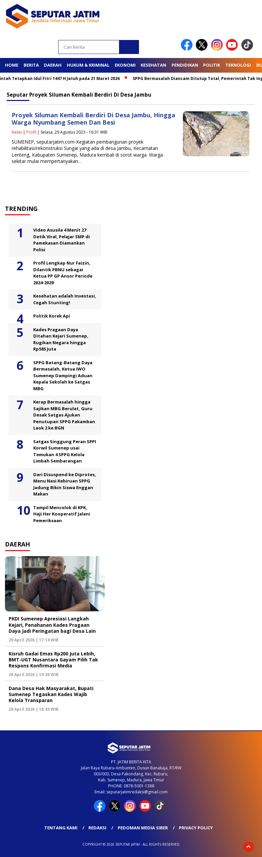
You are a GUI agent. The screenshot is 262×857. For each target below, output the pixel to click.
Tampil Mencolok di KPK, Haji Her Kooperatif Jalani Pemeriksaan (61, 513)
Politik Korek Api (51, 316)
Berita (31, 65)
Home (11, 65)
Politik (211, 65)
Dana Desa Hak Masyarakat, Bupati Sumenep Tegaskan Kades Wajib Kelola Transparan (51, 694)
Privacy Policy (196, 828)
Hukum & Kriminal (88, 65)
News (17, 132)
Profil (31, 132)
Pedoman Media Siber (143, 828)
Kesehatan (153, 65)
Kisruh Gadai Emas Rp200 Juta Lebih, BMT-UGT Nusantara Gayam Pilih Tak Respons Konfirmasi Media (53, 659)
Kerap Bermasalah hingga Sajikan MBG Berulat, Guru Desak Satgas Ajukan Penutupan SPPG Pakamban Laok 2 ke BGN (64, 415)
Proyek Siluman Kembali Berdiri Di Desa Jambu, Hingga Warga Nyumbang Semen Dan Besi (93, 119)
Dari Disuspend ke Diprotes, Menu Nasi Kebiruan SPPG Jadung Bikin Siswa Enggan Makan (64, 484)
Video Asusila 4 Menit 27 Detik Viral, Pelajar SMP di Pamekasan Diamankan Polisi (61, 240)
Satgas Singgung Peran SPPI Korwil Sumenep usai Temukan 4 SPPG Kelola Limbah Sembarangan (64, 451)
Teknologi (238, 65)
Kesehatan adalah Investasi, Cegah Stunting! (64, 299)
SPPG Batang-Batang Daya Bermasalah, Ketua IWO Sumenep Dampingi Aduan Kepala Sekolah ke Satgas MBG (62, 376)
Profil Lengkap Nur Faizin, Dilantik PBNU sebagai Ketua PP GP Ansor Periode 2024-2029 (62, 273)
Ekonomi (125, 65)
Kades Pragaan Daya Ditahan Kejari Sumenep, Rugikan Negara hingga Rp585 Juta (60, 339)
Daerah (53, 65)
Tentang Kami (60, 828)
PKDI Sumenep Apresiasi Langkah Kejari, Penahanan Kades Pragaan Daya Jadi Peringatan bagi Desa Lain (52, 624)
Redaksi (97, 828)
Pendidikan (185, 65)
